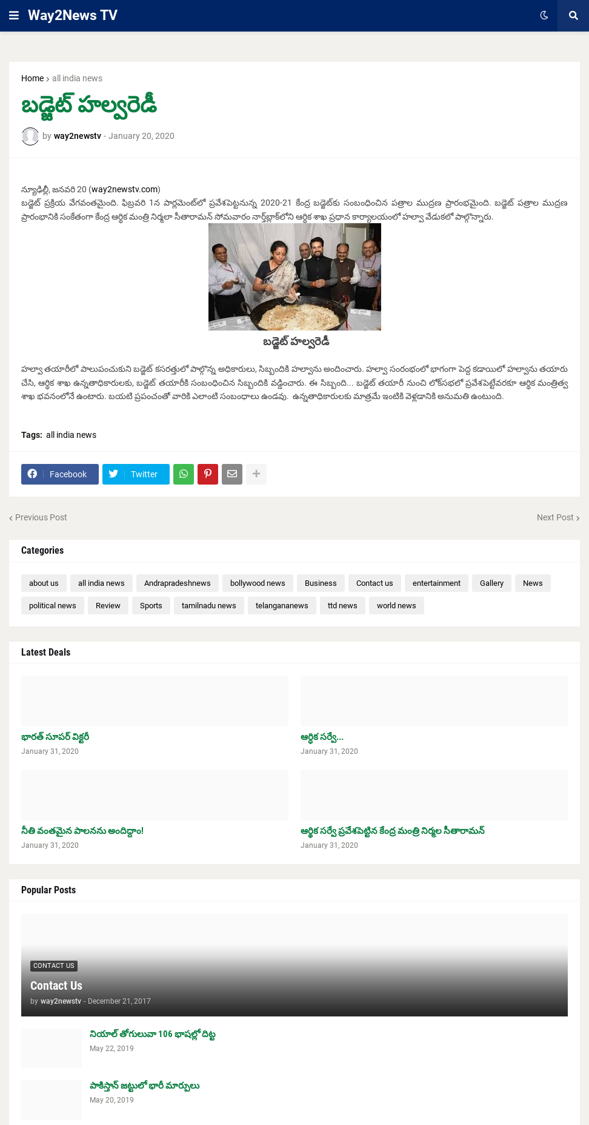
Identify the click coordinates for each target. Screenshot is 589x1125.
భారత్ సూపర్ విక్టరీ (55, 736)
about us (44, 583)
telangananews (282, 605)
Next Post (555, 517)
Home (32, 78)
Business (321, 583)
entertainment (437, 583)
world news (396, 605)
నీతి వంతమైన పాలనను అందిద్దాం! (82, 830)
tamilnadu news (209, 605)
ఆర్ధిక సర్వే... (322, 736)
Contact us (374, 583)
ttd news (343, 605)
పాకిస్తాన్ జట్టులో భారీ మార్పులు (144, 1085)
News (533, 583)
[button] (14, 15)
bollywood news (257, 583)
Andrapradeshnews (177, 583)
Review (108, 605)
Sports (151, 605)
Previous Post (41, 517)
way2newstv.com (125, 189)
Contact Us (56, 985)
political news (52, 605)
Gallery (492, 583)
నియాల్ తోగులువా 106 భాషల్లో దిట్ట (153, 1034)
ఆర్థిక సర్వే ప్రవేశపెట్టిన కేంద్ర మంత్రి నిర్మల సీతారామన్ (393, 830)
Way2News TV (73, 15)
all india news (77, 78)
